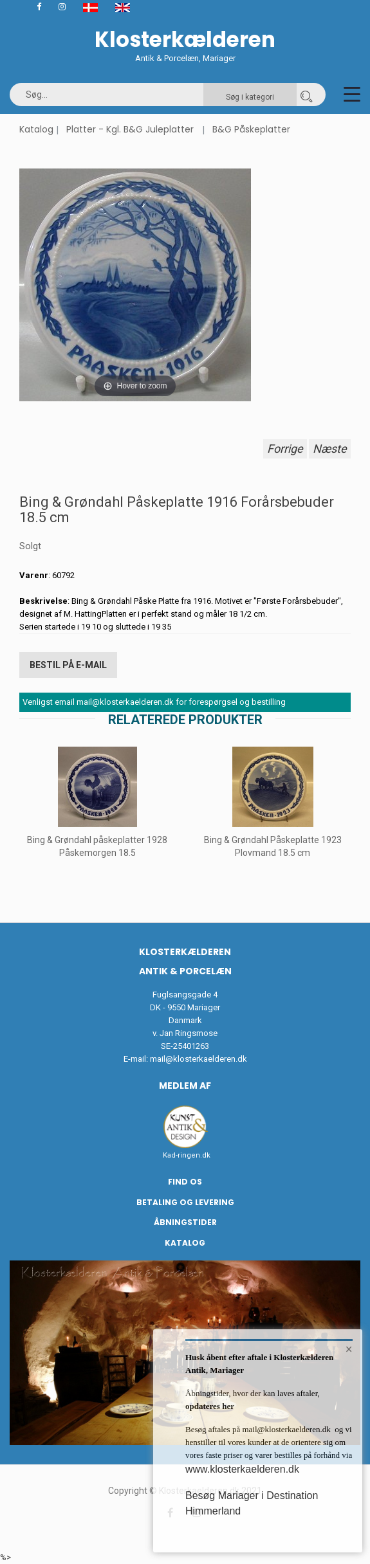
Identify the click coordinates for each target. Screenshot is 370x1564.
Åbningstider (185, 1222)
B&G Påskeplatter (251, 129)
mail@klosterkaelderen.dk (198, 1059)
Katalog (36, 129)
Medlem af (185, 1085)
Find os (185, 1181)
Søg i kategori (250, 97)
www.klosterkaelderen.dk (242, 1469)
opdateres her (209, 1406)
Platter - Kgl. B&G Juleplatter (130, 129)
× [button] (349, 1349)
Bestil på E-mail (68, 665)
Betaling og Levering (185, 1202)
